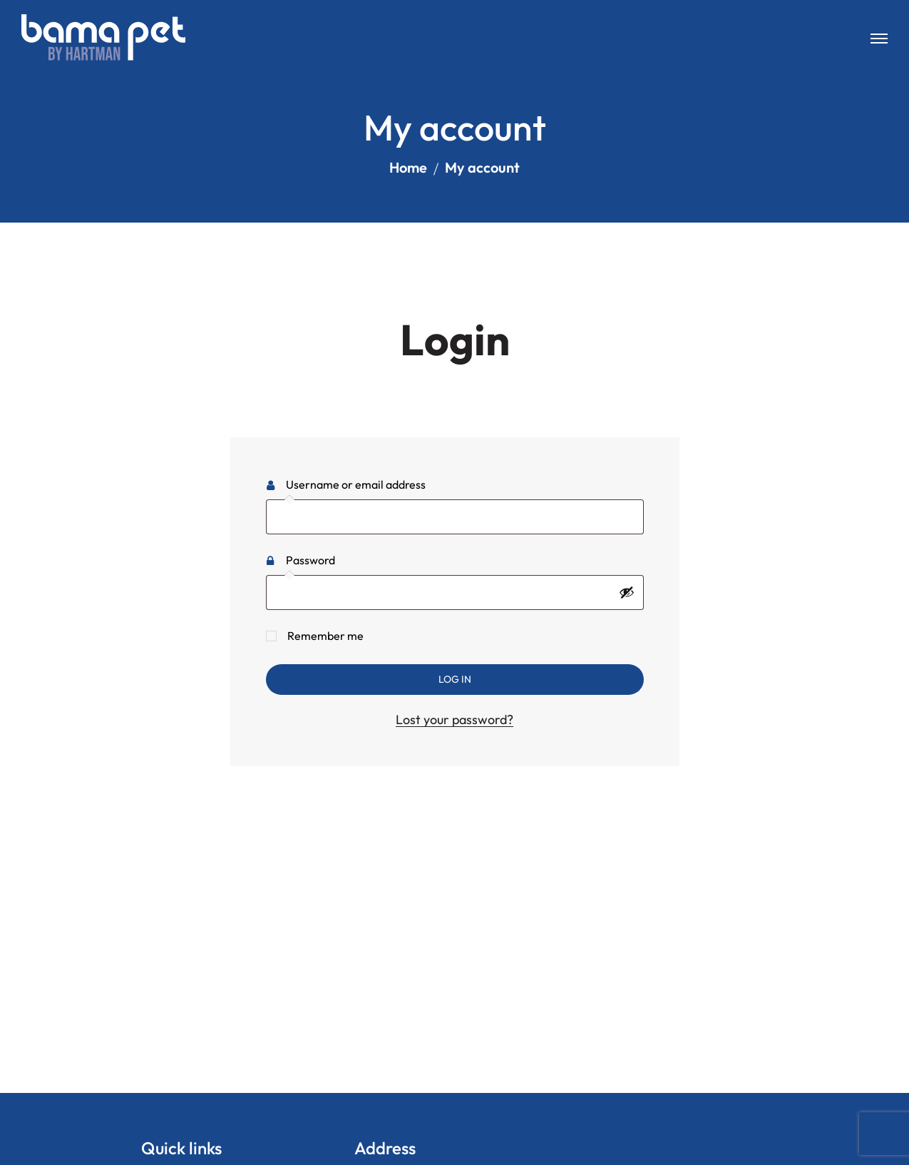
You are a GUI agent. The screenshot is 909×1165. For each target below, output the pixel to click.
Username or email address (379, 482)
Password (334, 558)
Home (408, 167)
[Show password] (627, 592)
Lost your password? (454, 719)
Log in (454, 679)
